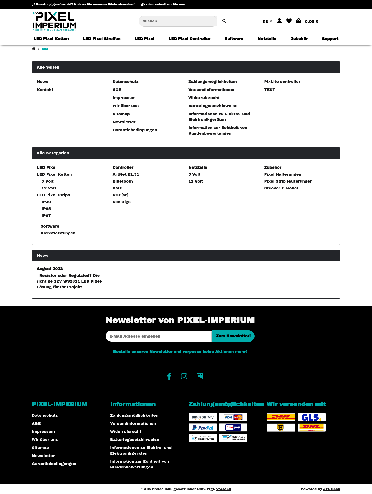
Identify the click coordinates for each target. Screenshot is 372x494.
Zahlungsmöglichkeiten (212, 82)
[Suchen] (178, 21)
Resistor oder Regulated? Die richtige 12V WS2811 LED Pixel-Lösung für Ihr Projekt (69, 281)
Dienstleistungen (57, 233)
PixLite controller (282, 82)
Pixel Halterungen (283, 174)
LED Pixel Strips (53, 195)
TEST (269, 90)
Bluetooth (123, 181)
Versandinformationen (211, 90)
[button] (279, 21)
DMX (117, 188)
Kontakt (45, 90)
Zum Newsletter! (233, 336)
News (42, 82)
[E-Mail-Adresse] (158, 336)
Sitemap (121, 114)
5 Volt (48, 181)
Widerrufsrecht (204, 98)
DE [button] (267, 21)
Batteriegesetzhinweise (212, 106)
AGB (117, 90)
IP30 (46, 202)
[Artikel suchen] (224, 21)
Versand (223, 489)
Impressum (124, 98)
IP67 (46, 216)
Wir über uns (126, 106)
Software (49, 226)
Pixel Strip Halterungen (288, 181)
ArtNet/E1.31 (126, 174)
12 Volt (49, 188)
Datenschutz (126, 82)
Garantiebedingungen (135, 130)
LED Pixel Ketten (54, 174)
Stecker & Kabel (281, 188)
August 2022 (50, 269)
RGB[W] (120, 195)
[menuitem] (51, 39)
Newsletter (124, 122)
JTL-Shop (331, 489)
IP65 (46, 209)
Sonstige (122, 202)
